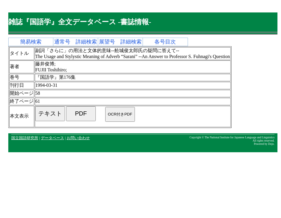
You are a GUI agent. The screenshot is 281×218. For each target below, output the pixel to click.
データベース (52, 138)
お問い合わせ (78, 138)
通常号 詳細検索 (75, 42)
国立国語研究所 (24, 138)
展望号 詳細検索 (120, 42)
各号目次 (165, 42)
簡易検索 (30, 42)
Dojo (271, 143)
